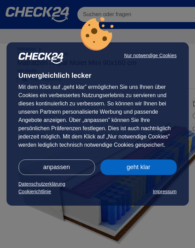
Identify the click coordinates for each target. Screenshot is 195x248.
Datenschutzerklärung (42, 184)
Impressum (164, 191)
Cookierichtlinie (35, 191)
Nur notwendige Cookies (150, 55)
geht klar (138, 167)
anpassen (56, 167)
